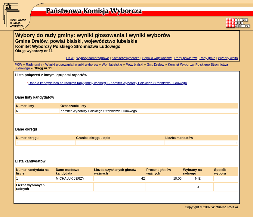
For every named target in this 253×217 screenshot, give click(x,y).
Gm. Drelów (155, 64)
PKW (70, 58)
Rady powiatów (185, 58)
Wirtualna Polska (224, 207)
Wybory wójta (228, 58)
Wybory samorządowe (92, 58)
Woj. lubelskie (112, 64)
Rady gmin (207, 58)
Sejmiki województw (157, 58)
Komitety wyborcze (125, 58)
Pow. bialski (134, 64)
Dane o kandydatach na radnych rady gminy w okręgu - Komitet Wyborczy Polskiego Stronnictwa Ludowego (108, 83)
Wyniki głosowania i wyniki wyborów (71, 64)
